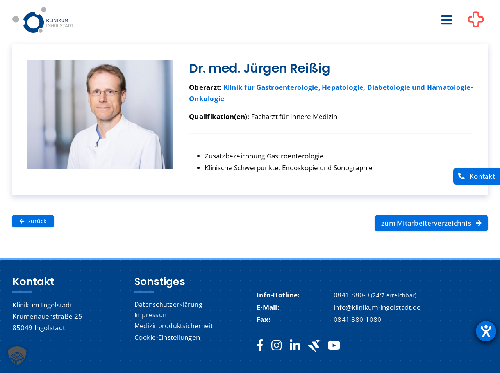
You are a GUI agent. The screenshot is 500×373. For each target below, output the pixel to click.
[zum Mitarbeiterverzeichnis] (431, 223)
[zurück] (33, 221)
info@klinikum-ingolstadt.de (377, 307)
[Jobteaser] (314, 346)
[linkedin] (295, 346)
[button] (17, 356)
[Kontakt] (476, 176)
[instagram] (276, 346)
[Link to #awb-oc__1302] (476, 21)
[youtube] (333, 346)
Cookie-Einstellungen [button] (167, 337)
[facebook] (260, 346)
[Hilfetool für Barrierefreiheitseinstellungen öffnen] (486, 331)
